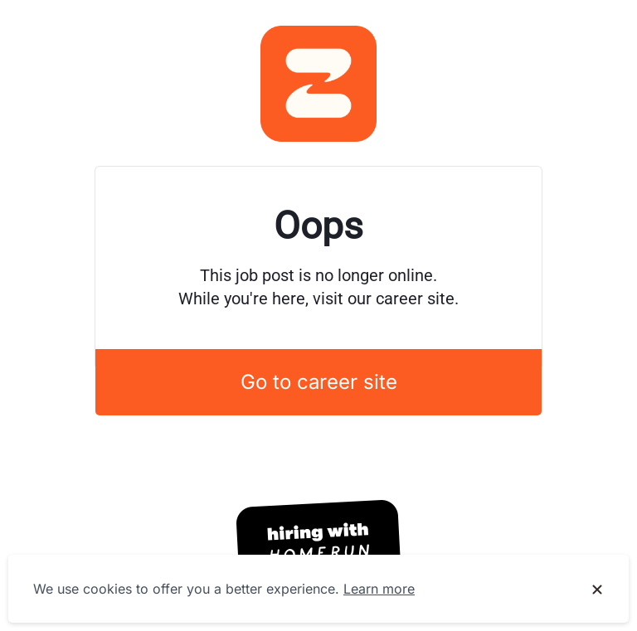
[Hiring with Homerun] (318, 544)
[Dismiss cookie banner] (597, 589)
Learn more (379, 588)
